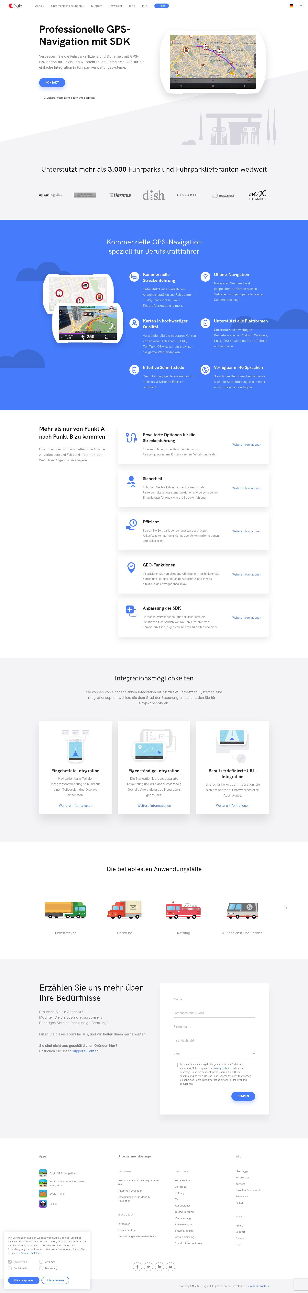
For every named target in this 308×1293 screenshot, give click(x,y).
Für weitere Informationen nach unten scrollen (69, 97)
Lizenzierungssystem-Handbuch (137, 1236)
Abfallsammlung (184, 1236)
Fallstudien (124, 1223)
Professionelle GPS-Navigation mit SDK (138, 1182)
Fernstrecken (183, 1180)
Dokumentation (127, 1230)
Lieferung (180, 1186)
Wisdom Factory (259, 1286)
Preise (239, 1225)
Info (144, 5)
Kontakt (52, 82)
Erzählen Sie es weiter (249, 1190)
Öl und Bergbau (184, 1211)
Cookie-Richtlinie (31, 1253)
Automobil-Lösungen (130, 1190)
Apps (38, 5)
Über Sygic (242, 1171)
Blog (132, 5)
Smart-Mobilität (184, 1230)
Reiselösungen (183, 1224)
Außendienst (182, 1205)
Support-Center (85, 1051)
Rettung (179, 1193)
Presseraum (243, 1196)
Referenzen (242, 1177)
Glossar (240, 1238)
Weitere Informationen (246, 444)
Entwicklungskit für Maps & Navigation (134, 1198)
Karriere (240, 1183)
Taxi (177, 1199)
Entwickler (115, 5)
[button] (285, 908)
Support (96, 5)
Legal (239, 1244)
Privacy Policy (221, 1068)
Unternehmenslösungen (66, 5)
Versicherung (183, 1218)
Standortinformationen (188, 1243)
